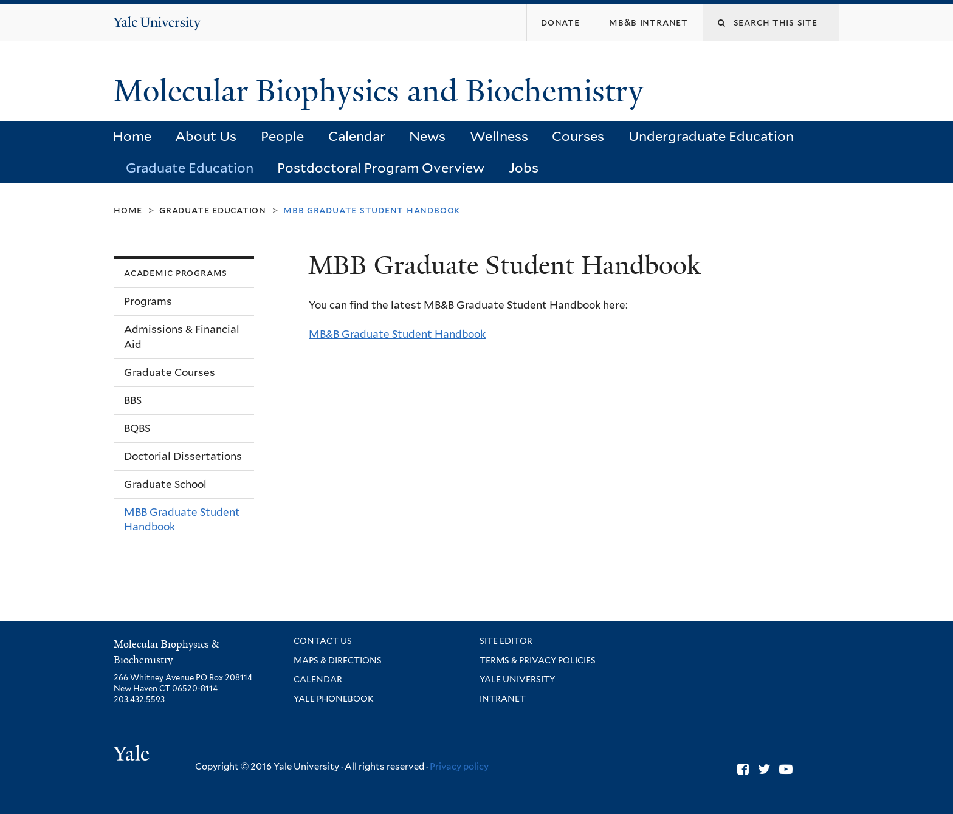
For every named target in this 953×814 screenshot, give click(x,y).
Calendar (356, 136)
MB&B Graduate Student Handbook (397, 334)
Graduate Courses (169, 372)
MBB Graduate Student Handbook (182, 519)
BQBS (137, 428)
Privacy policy (459, 766)
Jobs (523, 168)
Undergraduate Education (711, 136)
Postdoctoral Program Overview (380, 168)
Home (131, 136)
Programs (148, 301)
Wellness (499, 136)
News (427, 136)
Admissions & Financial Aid (181, 337)
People (282, 136)
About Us (205, 136)
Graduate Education (189, 168)
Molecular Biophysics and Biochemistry (382, 91)
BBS (133, 400)
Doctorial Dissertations (183, 456)
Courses (578, 136)
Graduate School (165, 484)
